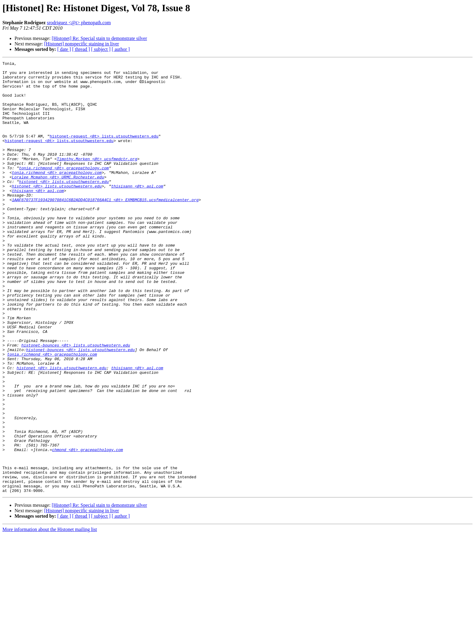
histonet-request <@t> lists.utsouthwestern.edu (104, 151)
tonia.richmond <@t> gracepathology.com (64, 189)
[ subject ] (101, 49)
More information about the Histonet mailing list (49, 615)
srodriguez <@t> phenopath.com (79, 22)
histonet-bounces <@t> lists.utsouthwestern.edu (75, 402)
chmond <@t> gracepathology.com (87, 527)
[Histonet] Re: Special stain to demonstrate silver (99, 38)
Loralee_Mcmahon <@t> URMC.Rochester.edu (58, 200)
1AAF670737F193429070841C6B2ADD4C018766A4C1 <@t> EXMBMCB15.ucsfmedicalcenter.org (105, 228)
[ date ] (64, 49)
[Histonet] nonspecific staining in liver (81, 43)
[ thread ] (81, 49)
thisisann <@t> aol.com (137, 211)
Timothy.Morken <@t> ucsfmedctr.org (97, 178)
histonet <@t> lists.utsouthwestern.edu (64, 206)
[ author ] (121, 49)
